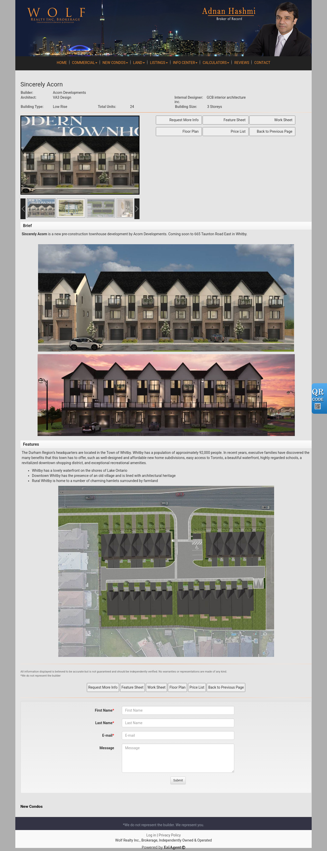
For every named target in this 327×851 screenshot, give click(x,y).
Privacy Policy (170, 835)
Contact (262, 63)
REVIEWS (241, 63)
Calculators (216, 63)
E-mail (107, 735)
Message (106, 748)
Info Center (185, 63)
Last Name (104, 723)
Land (139, 63)
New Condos (115, 63)
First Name (103, 710)
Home (62, 63)
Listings (159, 63)
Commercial (85, 63)
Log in (151, 835)
